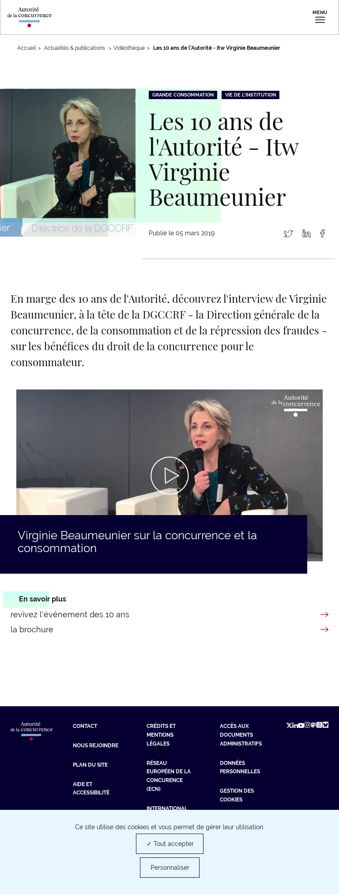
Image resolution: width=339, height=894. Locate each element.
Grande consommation (183, 95)
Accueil (26, 48)
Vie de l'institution (250, 95)
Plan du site (90, 765)
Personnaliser (170, 867)
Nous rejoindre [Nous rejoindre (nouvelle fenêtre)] (95, 745)
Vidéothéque (129, 48)
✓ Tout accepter (170, 843)
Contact (85, 726)
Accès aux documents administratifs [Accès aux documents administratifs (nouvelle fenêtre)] (241, 735)
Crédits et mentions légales (161, 735)
